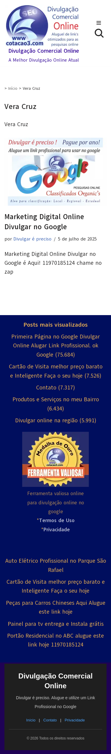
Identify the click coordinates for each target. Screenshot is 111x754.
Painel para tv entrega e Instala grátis (56, 624)
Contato (46, 388)
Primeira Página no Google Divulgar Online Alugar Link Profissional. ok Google (55, 346)
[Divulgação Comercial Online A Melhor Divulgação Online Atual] (42, 35)
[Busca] (99, 33)
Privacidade (75, 720)
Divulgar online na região (46, 420)
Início (12, 88)
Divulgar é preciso (32, 239)
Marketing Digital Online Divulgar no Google (44, 222)
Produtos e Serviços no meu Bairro (55, 399)
